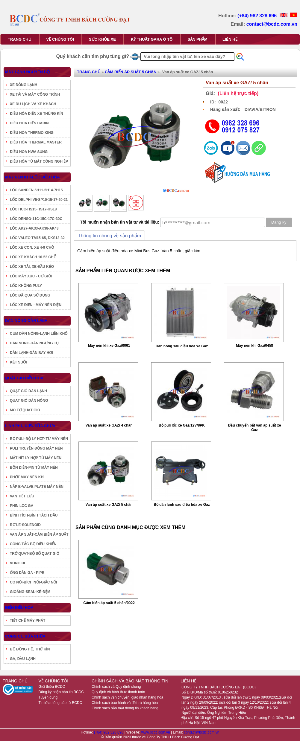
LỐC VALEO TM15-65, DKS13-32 (37, 238)
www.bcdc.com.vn (156, 732)
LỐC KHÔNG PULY (26, 286)
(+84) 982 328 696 (257, 15)
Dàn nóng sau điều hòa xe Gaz (182, 346)
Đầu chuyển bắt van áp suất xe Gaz (254, 427)
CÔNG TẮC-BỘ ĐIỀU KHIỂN (33, 544)
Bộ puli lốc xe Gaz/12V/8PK (182, 425)
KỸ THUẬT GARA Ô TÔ (151, 39)
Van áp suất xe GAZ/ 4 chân (108, 425)
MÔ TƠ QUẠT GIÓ (25, 410)
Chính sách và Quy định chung (116, 687)
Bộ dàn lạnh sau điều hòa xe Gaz (182, 504)
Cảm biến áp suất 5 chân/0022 (109, 603)
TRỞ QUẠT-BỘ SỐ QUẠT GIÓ (34, 553)
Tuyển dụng (48, 697)
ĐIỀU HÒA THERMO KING (32, 133)
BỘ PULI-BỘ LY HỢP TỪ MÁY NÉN (39, 439)
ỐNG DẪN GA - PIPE (27, 573)
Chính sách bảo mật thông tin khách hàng (125, 708)
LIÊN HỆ (229, 39)
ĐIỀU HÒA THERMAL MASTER (36, 142)
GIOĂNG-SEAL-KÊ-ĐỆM (30, 592)
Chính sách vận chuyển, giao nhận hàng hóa (127, 697)
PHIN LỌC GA (21, 506)
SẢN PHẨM (197, 39)
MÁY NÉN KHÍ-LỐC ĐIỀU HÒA (32, 177)
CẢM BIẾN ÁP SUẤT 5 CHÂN (130, 72)
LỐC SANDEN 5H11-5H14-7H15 (36, 190)
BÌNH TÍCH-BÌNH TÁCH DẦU (33, 515)
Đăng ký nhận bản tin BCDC (61, 692)
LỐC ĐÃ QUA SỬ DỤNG (30, 295)
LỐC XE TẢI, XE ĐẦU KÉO (32, 267)
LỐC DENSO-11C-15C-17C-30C (36, 219)
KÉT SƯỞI (18, 362)
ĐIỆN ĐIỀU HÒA (19, 607)
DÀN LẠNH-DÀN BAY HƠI (31, 353)
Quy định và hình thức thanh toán (118, 692)
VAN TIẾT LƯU (22, 496)
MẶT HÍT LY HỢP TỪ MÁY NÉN (35, 458)
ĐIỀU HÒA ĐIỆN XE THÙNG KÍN (36, 113)
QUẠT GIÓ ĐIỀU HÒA (24, 378)
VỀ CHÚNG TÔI (60, 39)
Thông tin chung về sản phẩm (109, 235)
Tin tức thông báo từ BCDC (60, 703)
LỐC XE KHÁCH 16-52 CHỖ (33, 257)
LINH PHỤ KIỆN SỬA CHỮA (30, 426)
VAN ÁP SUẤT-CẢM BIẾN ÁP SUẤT (39, 534)
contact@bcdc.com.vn (271, 24)
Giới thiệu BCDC (52, 687)
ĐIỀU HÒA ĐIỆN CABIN (29, 123)
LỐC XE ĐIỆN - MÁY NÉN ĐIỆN (35, 305)
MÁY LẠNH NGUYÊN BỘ (27, 72)
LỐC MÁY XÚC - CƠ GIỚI (31, 276)
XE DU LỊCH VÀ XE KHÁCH (33, 104)
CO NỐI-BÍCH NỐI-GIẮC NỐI (33, 582)
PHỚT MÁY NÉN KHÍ (27, 477)
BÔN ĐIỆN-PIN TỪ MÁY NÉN (34, 467)
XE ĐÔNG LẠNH (23, 85)
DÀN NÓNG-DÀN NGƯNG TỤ (34, 343)
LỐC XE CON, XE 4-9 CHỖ (32, 247)
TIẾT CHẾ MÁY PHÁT (27, 620)
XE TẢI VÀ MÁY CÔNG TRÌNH (35, 94)
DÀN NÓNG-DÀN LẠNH (26, 320)
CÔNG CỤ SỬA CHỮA (25, 636)
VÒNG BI (17, 563)
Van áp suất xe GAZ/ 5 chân (108, 504)
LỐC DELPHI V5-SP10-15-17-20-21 (39, 200)
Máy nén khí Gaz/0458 (254, 345)
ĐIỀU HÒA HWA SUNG (29, 152)
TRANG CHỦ (19, 39)
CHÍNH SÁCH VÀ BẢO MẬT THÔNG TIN (130, 681)
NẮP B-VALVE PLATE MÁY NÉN (36, 487)
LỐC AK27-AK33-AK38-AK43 (34, 228)
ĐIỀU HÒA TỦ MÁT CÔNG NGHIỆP (39, 161)
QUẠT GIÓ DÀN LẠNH (28, 391)
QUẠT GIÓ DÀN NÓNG (29, 400)
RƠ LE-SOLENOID (25, 525)
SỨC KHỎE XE (102, 39)
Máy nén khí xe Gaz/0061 (109, 345)
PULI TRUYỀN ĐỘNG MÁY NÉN (36, 448)
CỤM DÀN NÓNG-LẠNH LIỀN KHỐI (39, 333)
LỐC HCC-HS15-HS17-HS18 (33, 209)
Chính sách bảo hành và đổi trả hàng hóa (125, 703)
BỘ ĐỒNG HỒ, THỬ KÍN (30, 649)
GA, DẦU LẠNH (23, 659)
